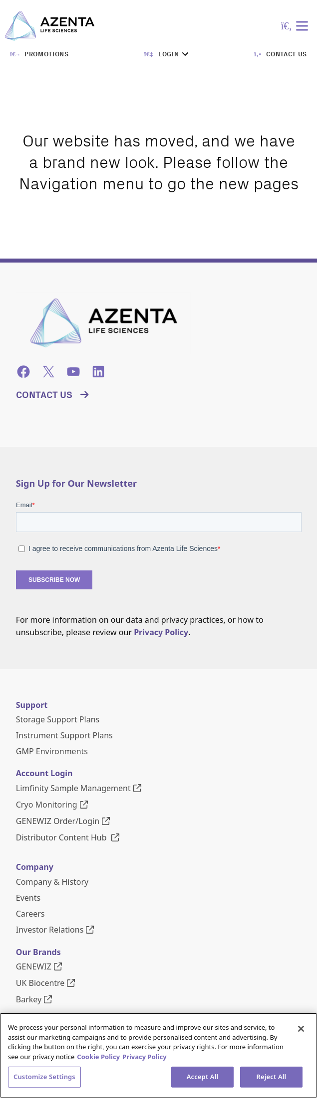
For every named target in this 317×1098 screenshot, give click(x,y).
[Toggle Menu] (304, 25)
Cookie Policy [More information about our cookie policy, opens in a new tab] (98, 1056)
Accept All (203, 1076)
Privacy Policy (161, 632)
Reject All (272, 1076)
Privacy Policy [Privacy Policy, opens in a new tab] (144, 1056)
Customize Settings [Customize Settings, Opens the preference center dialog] (44, 1076)
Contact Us (44, 395)
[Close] (301, 1029)
